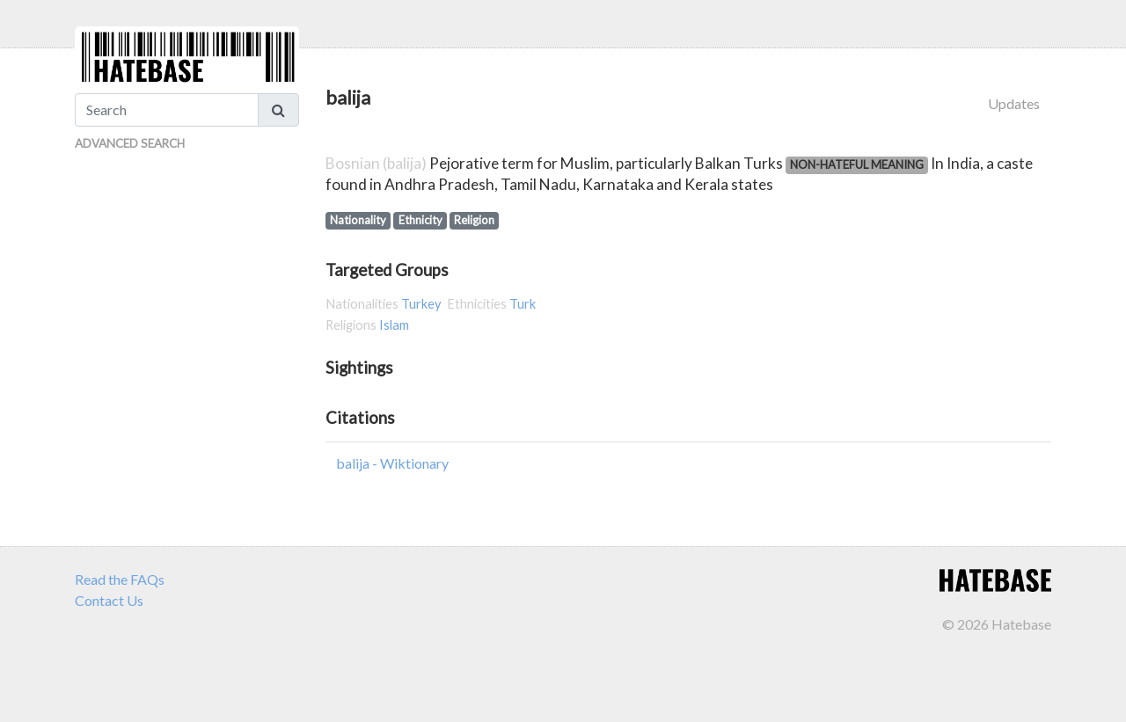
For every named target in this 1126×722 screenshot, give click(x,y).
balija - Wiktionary (392, 463)
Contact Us (109, 600)
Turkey (421, 303)
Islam (394, 324)
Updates (1014, 103)
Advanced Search (130, 143)
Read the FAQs (120, 579)
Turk (522, 303)
